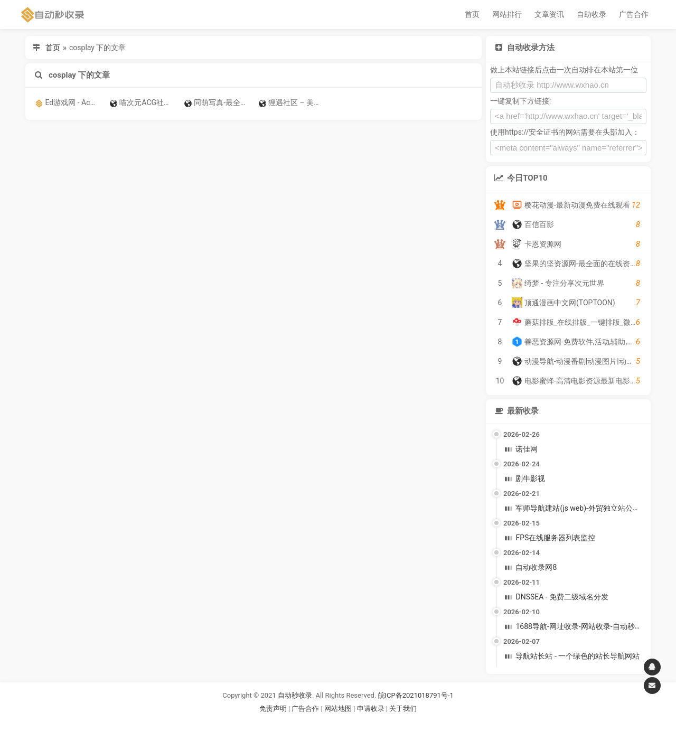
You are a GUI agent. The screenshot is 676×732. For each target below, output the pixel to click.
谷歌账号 (316, 721)
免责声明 (273, 708)
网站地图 (338, 708)
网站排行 (507, 14)
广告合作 (634, 14)
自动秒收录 (295, 695)
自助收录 (591, 14)
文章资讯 (549, 14)
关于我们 (403, 708)
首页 (472, 14)
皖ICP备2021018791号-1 (416, 695)
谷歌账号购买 (352, 721)
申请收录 (370, 708)
